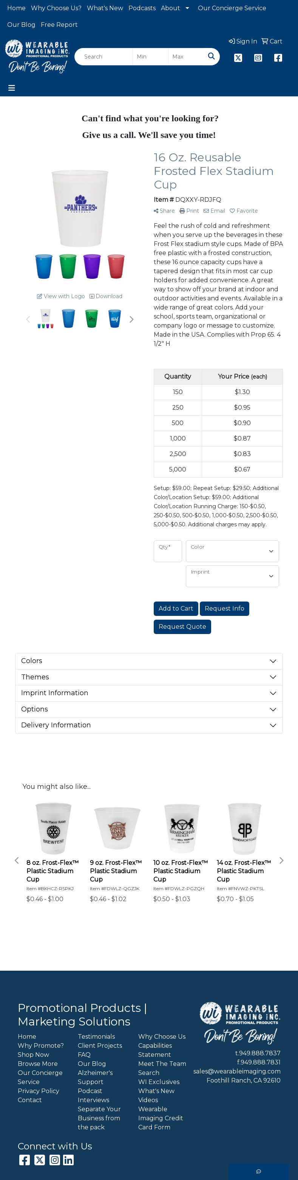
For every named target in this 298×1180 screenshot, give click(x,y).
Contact (30, 1100)
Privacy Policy (38, 1091)
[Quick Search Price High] (186, 56)
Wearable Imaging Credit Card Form (160, 1118)
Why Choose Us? (56, 8)
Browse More (38, 1063)
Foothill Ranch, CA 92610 (244, 1080)
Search (148, 1072)
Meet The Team (162, 1063)
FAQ (84, 1054)
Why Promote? (41, 1045)
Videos (148, 1100)
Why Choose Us (161, 1036)
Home (16, 8)
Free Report (59, 24)
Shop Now (33, 1054)
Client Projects (100, 1045)
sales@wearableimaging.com (237, 1071)
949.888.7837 (260, 1053)
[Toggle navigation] (12, 88)
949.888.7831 (261, 1062)
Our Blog (21, 24)
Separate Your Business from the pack (99, 1118)
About (170, 8)
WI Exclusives (158, 1082)
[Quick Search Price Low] (150, 56)
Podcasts (142, 8)
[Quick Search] (103, 56)
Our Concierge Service (232, 8)
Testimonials (96, 1036)
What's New (105, 8)
